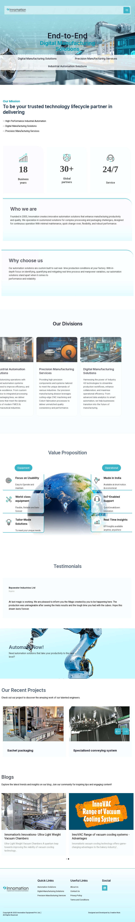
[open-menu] (126, 10)
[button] (23, 467)
